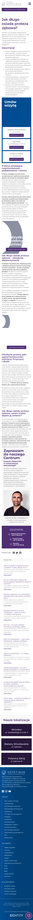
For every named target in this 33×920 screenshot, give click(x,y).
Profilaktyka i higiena (11, 824)
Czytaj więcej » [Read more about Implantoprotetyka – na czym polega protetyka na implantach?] (8, 677)
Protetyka (7, 817)
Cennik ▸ (7, 850)
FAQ (5, 866)
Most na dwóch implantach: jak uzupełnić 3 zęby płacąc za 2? (16, 567)
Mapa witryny (16, 906)
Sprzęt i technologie (10, 860)
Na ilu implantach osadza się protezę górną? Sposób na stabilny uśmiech (17, 582)
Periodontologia (9, 822)
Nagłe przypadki (9, 847)
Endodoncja (8, 811)
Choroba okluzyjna (10, 827)
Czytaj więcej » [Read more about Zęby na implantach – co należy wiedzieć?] (8, 663)
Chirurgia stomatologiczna (13, 814)
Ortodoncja (8, 819)
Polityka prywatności (22, 904)
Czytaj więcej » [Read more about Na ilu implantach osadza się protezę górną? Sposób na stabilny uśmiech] (8, 589)
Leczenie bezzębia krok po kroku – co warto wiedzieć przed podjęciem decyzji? (17, 684)
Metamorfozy (8, 838)
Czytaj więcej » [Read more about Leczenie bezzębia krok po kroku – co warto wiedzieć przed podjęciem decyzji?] (8, 693)
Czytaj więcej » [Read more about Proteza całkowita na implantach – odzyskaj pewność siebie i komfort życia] (8, 605)
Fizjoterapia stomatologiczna (13, 832)
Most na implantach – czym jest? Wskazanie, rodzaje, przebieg (17, 640)
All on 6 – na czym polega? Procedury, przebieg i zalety (14, 626)
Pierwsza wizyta (9, 888)
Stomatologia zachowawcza (13, 809)
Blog (5, 871)
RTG (5, 835)
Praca (6, 868)
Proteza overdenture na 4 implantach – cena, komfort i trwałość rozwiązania (14, 612)
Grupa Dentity (8, 873)
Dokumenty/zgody (10, 894)
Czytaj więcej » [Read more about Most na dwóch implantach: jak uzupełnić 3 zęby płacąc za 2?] (8, 575)
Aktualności (8, 855)
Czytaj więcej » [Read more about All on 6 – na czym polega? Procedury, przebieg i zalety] (8, 634)
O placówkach (9, 852)
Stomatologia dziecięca (11, 830)
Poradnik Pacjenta (10, 891)
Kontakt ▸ (7, 876)
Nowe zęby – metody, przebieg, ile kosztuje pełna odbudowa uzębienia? (17, 700)
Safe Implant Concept (11, 801)
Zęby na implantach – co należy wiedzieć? (16, 654)
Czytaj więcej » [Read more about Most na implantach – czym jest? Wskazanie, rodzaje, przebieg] (8, 648)
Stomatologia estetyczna (12, 806)
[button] (13, 553)
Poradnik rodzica (9, 886)
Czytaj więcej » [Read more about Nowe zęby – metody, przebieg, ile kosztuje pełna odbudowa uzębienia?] (8, 709)
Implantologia (8, 803)
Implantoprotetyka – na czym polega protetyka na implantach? (17, 669)
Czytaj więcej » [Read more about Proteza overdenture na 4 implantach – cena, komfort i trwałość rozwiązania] (8, 620)
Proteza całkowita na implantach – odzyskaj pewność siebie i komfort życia (17, 596)
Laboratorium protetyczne (12, 863)
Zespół (6, 858)
